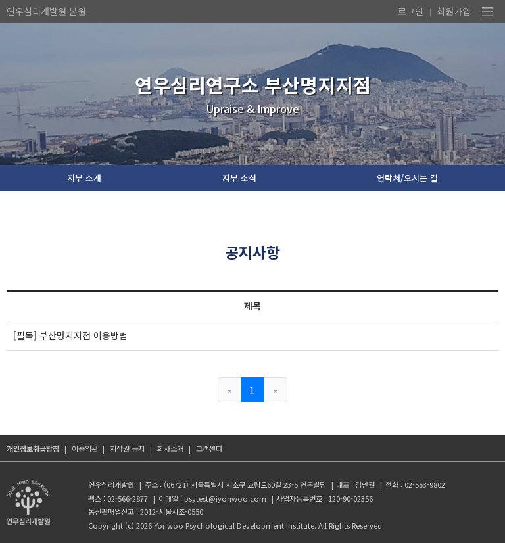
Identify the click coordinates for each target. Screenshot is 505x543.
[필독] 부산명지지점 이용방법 (70, 335)
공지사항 (252, 251)
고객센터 (209, 448)
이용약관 (85, 448)
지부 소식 (239, 178)
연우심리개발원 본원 (46, 11)
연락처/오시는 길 (407, 178)
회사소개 (170, 448)
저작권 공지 (127, 448)
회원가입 (454, 11)
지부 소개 (84, 178)
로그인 (410, 11)
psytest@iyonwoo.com (225, 498)
